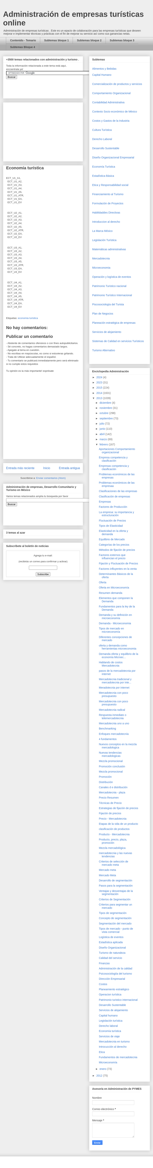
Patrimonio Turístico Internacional (112, 295)
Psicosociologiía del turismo (115, 973)
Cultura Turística (102, 129)
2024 (99, 377)
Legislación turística (110, 1020)
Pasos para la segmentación (116, 885)
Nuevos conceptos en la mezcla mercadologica (118, 746)
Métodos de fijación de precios (117, 549)
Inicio (46, 468)
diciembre (105, 402)
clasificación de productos (114, 829)
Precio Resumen (109, 797)
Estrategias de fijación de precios (118, 808)
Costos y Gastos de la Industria (110, 120)
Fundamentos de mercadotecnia (118, 1057)
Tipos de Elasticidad (111, 525)
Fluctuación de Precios (112, 520)
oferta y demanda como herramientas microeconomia (117, 647)
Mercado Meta (107, 875)
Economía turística (110, 1031)
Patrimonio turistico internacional (118, 999)
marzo (103, 439)
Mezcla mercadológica (112, 847)
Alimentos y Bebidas (104, 68)
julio (102, 423)
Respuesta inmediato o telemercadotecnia (112, 716)
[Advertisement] (11, 1086)
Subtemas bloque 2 (89, 40)
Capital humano (108, 1015)
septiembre (106, 418)
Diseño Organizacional (112, 947)
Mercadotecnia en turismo (114, 1041)
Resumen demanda (110, 592)
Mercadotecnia (101, 258)
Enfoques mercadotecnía (114, 733)
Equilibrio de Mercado (112, 539)
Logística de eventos (111, 937)
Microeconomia (101, 267)
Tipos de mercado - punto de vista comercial (116, 930)
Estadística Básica (103, 175)
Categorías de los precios (114, 544)
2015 (99, 387)
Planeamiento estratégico (114, 989)
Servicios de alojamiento (106, 331)
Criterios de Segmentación (114, 899)
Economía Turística (103, 166)
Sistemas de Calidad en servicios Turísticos (118, 341)
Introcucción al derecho (113, 1046)
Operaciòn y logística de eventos (111, 276)
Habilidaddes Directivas (106, 212)
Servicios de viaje (109, 1036)
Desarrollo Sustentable (105, 148)
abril (102, 434)
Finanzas (104, 963)
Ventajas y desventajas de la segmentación (116, 892)
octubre (104, 413)
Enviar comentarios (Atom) (51, 478)
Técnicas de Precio (110, 802)
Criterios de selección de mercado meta (113, 863)
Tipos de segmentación (112, 913)
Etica (102, 1052)
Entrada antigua (69, 468)
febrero (104, 444)
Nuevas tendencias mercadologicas (110, 754)
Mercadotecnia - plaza (112, 792)
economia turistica (28, 318)
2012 (99, 1075)
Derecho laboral (108, 1025)
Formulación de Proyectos (107, 203)
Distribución (106, 782)
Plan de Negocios (102, 313)
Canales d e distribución (113, 787)
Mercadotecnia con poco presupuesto (113, 694)
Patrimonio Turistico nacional (109, 286)
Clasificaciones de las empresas (118, 491)
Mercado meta (107, 869)
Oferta (102, 582)
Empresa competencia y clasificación (113, 459)
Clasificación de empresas (114, 496)
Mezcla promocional (111, 761)
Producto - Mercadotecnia (114, 834)
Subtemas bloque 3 (122, 40)
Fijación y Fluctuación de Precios (118, 563)
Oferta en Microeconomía (114, 587)
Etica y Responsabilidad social (110, 185)
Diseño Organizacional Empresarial (113, 157)
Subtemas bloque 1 (56, 40)
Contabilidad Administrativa (108, 102)
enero (103, 1068)
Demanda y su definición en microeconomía (115, 616)
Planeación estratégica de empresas (113, 322)
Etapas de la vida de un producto (118, 823)
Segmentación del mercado (115, 923)
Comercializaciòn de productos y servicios (117, 84)
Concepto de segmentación (115, 918)
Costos (103, 984)
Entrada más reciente (20, 468)
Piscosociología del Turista (108, 304)
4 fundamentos (108, 739)
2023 (99, 382)
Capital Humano (101, 74)
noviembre (106, 407)
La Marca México (102, 230)
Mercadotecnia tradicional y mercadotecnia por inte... (115, 681)
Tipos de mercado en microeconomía (111, 630)
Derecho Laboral (102, 139)
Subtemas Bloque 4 (22, 47)
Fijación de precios (110, 813)
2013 (99, 398)
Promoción (105, 776)
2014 (99, 392)
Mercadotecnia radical (112, 709)
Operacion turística (110, 994)
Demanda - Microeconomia (115, 623)
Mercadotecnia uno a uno (114, 723)
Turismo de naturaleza (112, 952)
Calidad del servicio (110, 957)
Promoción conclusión (112, 766)
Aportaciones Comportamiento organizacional (117, 450)
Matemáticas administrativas (109, 249)
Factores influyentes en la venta (118, 568)
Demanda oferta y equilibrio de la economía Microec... (118, 655)
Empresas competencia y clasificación (114, 467)
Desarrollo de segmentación (115, 880)
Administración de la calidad (115, 968)
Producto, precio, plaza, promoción (113, 841)
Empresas (105, 501)
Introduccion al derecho (106, 221)
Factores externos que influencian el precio (112, 556)
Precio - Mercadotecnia (112, 818)
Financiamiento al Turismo (107, 194)
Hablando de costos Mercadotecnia (111, 664)
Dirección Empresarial (112, 978)
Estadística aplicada (111, 942)
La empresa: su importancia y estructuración (116, 514)
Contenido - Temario (23, 40)
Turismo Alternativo (103, 350)
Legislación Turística (104, 240)
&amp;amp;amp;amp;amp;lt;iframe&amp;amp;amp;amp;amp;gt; (49, 86)
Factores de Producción (113, 506)
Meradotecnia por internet (114, 687)
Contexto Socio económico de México (114, 111)
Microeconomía (108, 1062)
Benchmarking (107, 728)
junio (102, 428)
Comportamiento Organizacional (111, 93)
